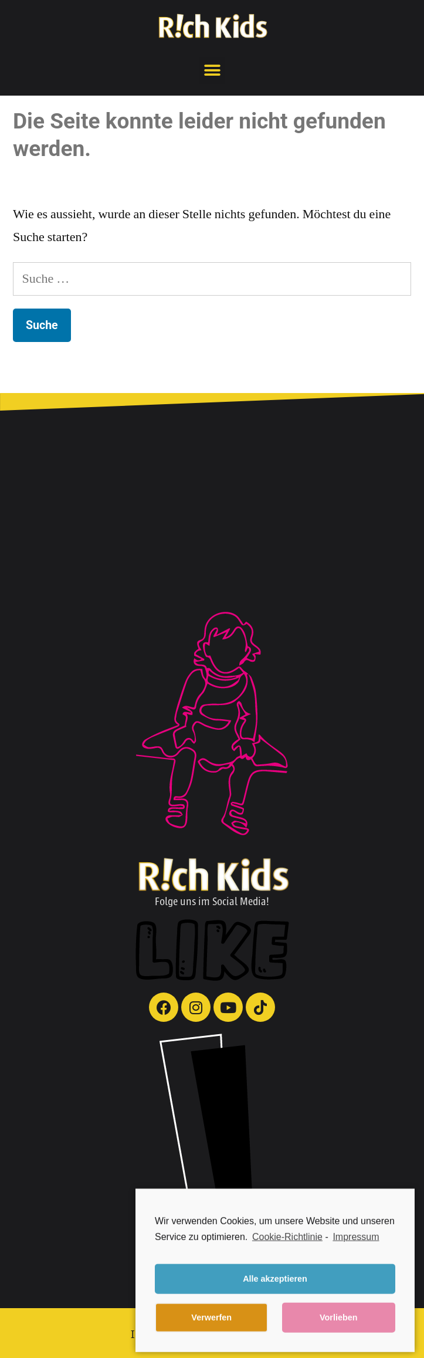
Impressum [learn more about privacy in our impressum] (356, 1252)
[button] (212, 70)
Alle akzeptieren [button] (275, 1294)
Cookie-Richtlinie (287, 1252)
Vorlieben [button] (339, 1332)
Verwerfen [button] (211, 1332)
